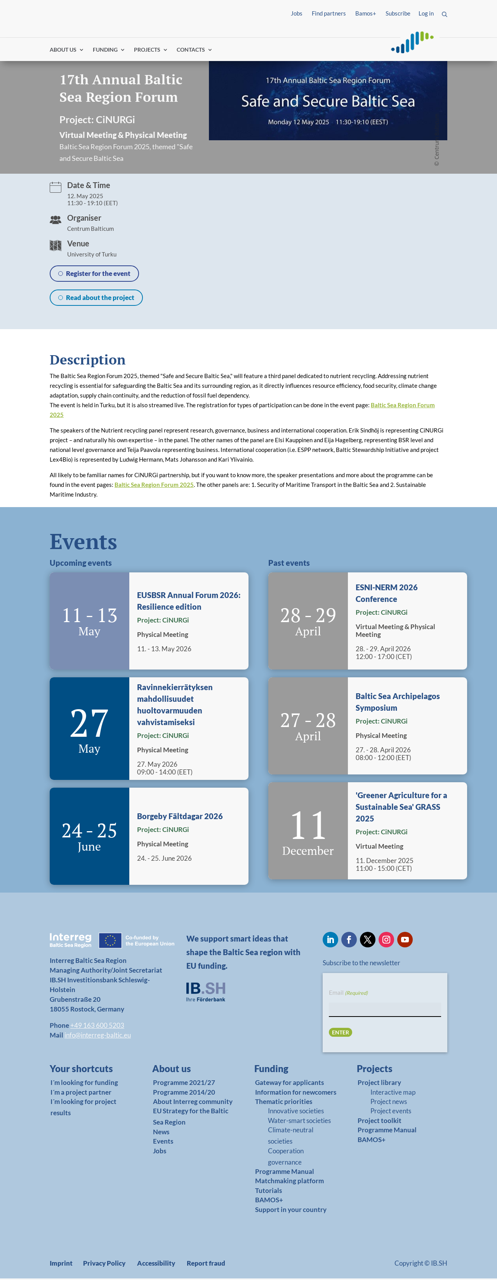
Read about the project (100, 299)
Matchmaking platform (289, 1183)
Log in (426, 13)
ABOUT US (63, 51)
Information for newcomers (295, 1094)
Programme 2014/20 (184, 1094)
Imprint (61, 1265)
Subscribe (398, 13)
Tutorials (268, 1192)
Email (348, 994)
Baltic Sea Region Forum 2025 (154, 486)
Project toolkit (379, 1122)
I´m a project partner (80, 1094)
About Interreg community (193, 1103)
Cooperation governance (286, 1158)
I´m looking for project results (83, 1108)
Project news (388, 1103)
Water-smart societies (299, 1122)
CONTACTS (191, 51)
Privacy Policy (104, 1265)
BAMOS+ (269, 1202)
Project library (379, 1084)
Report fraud (206, 1265)
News (161, 1133)
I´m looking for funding (84, 1084)
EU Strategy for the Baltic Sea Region (190, 1118)
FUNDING (105, 51)
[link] (86, 1072)
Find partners (329, 13)
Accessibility (156, 1265)
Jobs (296, 13)
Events (163, 1143)
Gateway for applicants (289, 1084)
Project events (390, 1113)
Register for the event (98, 275)
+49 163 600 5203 (97, 1027)
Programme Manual (284, 1173)
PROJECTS (147, 51)
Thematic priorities (283, 1103)
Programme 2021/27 (184, 1084)
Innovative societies (296, 1113)
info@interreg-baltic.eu (97, 1036)
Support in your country (291, 1211)
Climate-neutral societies (290, 1137)
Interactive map (392, 1094)
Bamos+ (365, 13)
